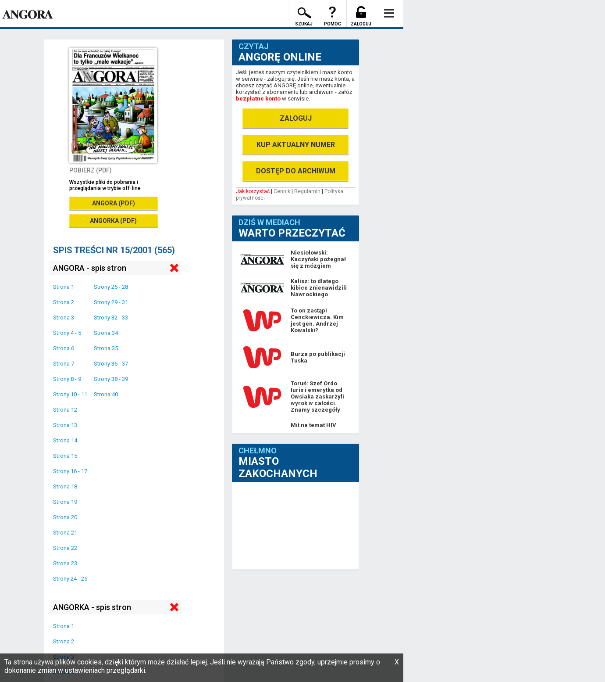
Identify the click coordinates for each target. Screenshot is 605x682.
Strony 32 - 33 (111, 317)
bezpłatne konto (258, 98)
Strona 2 (63, 302)
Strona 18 (65, 486)
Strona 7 (63, 363)
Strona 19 (65, 502)
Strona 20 (65, 517)
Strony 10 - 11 (70, 394)
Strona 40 (106, 394)
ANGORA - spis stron (89, 268)
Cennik (282, 191)
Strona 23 (65, 563)
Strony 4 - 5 (67, 333)
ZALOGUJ (296, 118)
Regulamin (307, 191)
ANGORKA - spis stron (92, 607)
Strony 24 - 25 (70, 578)
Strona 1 (63, 287)
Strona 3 (63, 317)
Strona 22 (65, 548)
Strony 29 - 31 (111, 302)
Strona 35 (106, 348)
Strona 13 (65, 425)
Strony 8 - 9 (67, 379)
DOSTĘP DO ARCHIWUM (295, 171)
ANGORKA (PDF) (113, 220)
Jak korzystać (253, 191)
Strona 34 (106, 333)
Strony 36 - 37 (111, 363)
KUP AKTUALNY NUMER (295, 144)
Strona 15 (65, 455)
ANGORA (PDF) (113, 203)
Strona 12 (65, 409)
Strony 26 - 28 (111, 287)
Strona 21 (65, 532)
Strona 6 (63, 348)
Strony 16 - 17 (70, 471)
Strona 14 (65, 440)
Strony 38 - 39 (111, 379)
